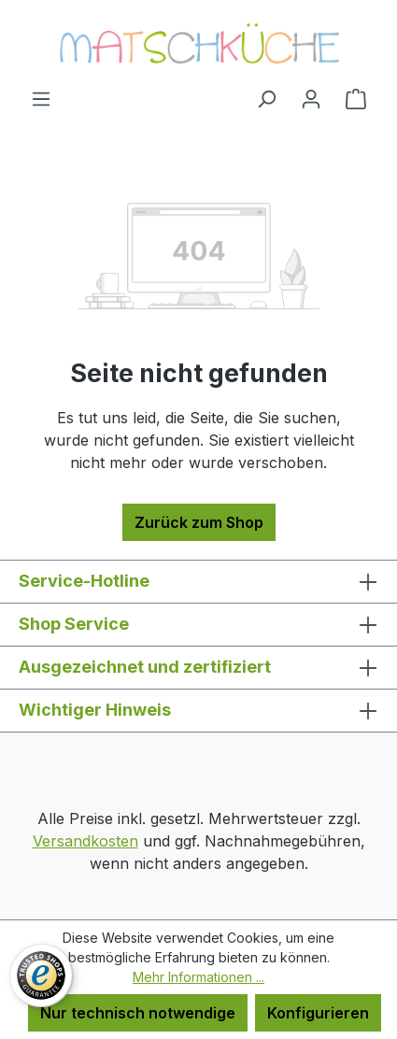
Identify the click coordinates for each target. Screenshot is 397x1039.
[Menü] (41, 98)
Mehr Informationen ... (198, 977)
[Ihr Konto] (311, 98)
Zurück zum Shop (199, 522)
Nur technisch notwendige (137, 1012)
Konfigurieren (318, 1012)
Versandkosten (85, 841)
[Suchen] (266, 98)
